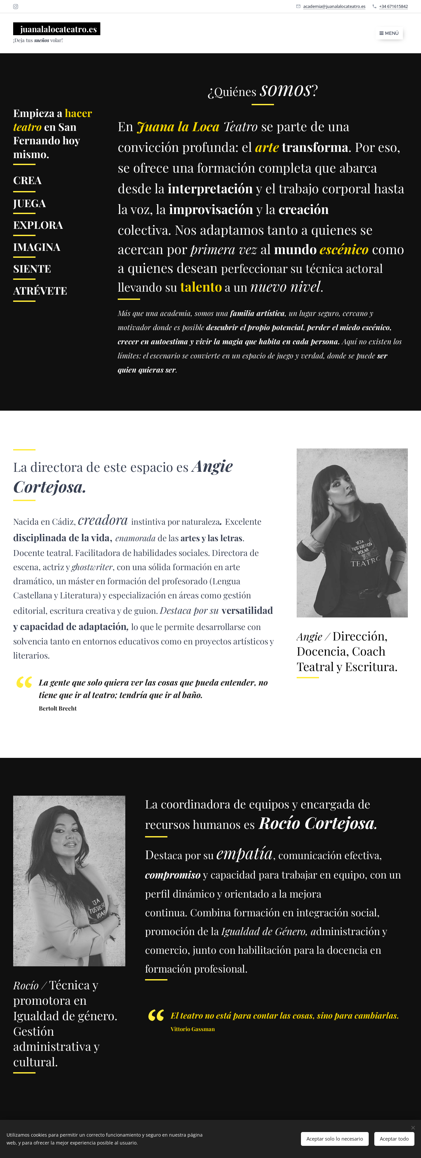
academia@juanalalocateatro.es (334, 6)
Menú (389, 33)
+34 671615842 (393, 6)
